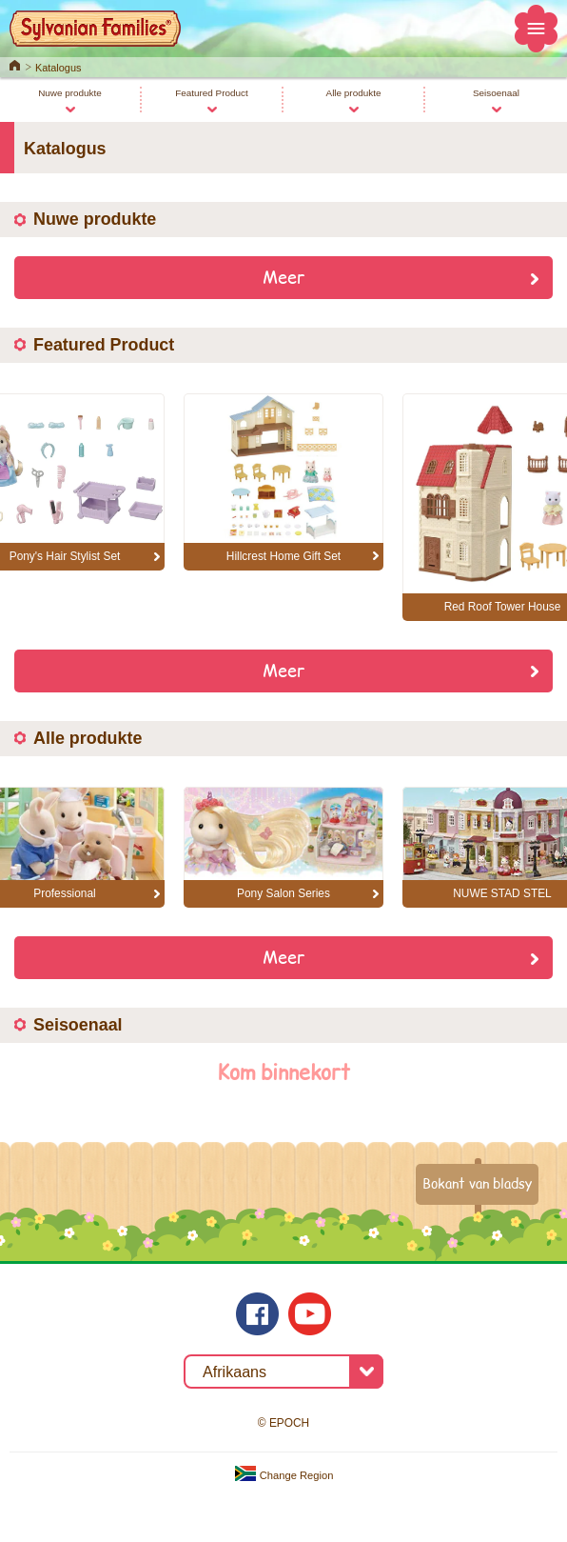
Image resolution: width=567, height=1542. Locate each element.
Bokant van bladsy (477, 1182)
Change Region (284, 1475)
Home (15, 64)
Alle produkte (353, 93)
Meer (284, 276)
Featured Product (211, 93)
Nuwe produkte (70, 93)
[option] (283, 482)
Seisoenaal (496, 93)
